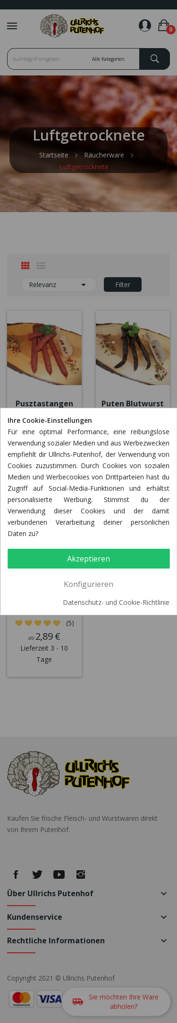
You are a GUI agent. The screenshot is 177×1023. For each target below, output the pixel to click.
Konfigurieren (88, 584)
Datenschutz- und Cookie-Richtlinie (116, 602)
